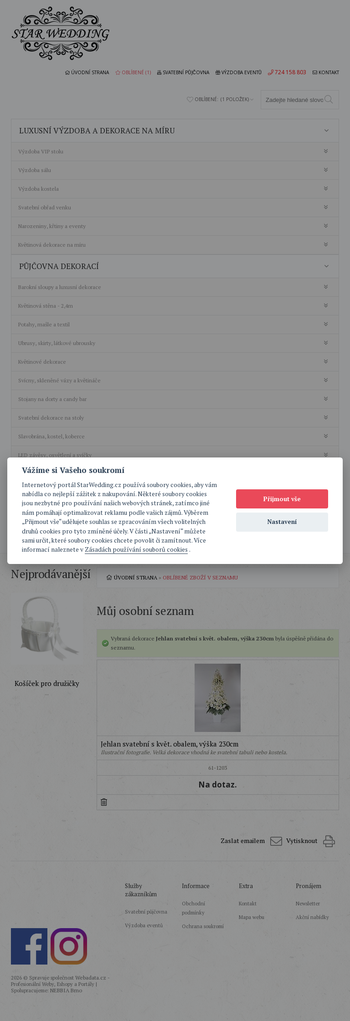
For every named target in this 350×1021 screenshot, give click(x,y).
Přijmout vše (282, 499)
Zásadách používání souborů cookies (136, 549)
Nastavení (282, 522)
